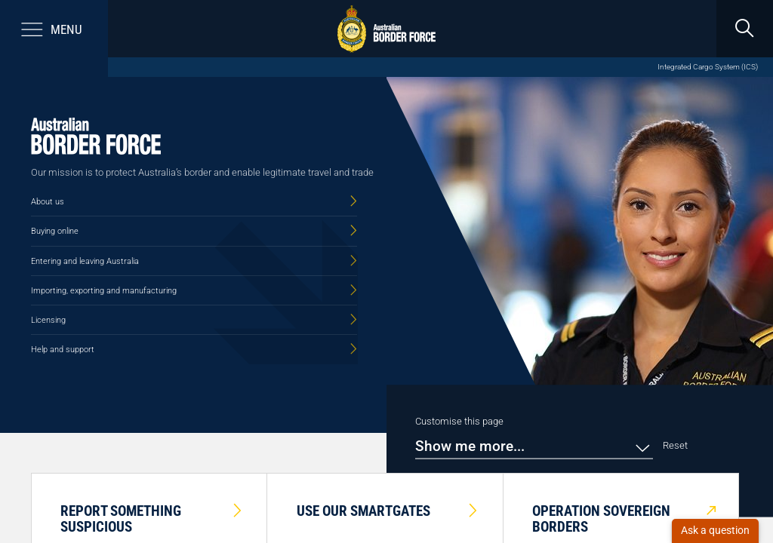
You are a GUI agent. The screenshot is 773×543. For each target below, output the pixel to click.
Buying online (55, 230)
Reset (675, 445)
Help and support (62, 349)
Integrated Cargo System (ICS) (708, 67)
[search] (744, 28)
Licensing (48, 319)
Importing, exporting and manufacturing (104, 290)
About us (47, 201)
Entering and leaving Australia (85, 261)
